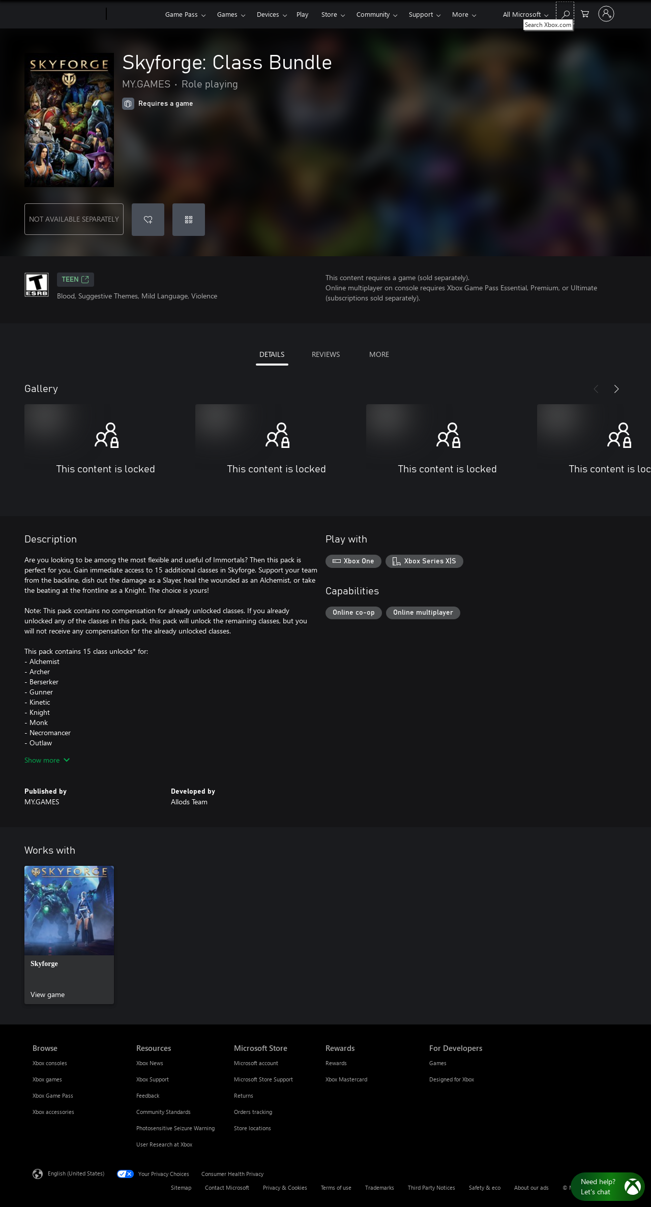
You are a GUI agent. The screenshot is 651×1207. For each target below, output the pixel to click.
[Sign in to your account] (606, 14)
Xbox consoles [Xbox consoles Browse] (50, 1063)
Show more (47, 760)
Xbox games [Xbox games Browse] (47, 1079)
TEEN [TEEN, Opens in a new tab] (75, 280)
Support (421, 14)
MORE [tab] (379, 354)
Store (329, 14)
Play (302, 14)
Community (373, 14)
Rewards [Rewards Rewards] (336, 1063)
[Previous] (596, 389)
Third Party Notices (431, 1187)
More (460, 14)
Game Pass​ (181, 14)
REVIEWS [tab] (326, 354)
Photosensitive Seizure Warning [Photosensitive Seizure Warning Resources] (175, 1128)
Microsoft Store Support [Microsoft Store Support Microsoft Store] (263, 1079)
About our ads (531, 1187)
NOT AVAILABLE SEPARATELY (74, 219)
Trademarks (379, 1187)
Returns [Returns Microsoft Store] (243, 1095)
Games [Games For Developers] (438, 1063)
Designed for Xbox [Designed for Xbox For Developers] (451, 1079)
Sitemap (181, 1187)
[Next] (616, 389)
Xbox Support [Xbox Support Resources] (152, 1079)
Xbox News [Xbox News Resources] (149, 1063)
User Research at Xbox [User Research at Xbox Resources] (164, 1144)
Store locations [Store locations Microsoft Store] (252, 1128)
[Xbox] (134, 14)
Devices (268, 14)
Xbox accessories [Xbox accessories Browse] (53, 1111)
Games (227, 14)
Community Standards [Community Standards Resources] (163, 1111)
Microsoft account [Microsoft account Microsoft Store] (256, 1063)
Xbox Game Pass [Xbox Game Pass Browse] (53, 1095)
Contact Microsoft (227, 1187)
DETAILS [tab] (271, 354)
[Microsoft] (67, 14)
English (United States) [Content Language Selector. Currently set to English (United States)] (76, 1173)
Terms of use (336, 1187)
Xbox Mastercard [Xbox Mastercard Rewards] (346, 1079)
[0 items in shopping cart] (585, 13)
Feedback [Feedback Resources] (147, 1095)
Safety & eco (484, 1187)
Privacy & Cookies (285, 1187)
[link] (69, 935)
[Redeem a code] (188, 219)
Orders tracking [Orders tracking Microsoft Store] (253, 1111)
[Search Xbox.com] (565, 13)
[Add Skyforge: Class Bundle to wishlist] (148, 219)
